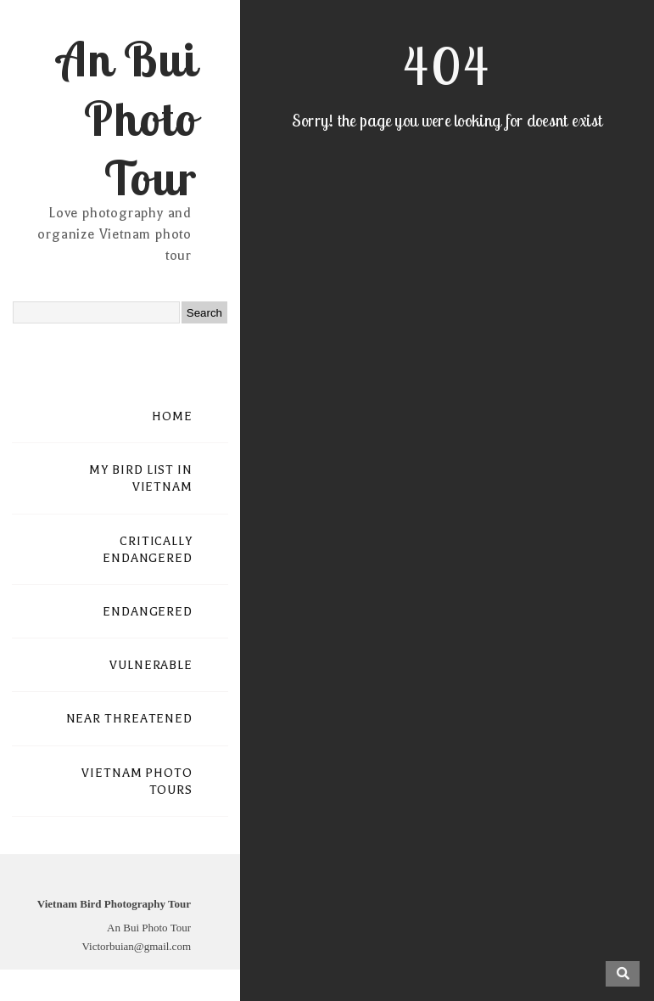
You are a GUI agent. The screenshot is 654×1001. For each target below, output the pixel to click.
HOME (172, 416)
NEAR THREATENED (129, 718)
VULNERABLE (151, 665)
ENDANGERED (148, 612)
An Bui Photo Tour (127, 118)
